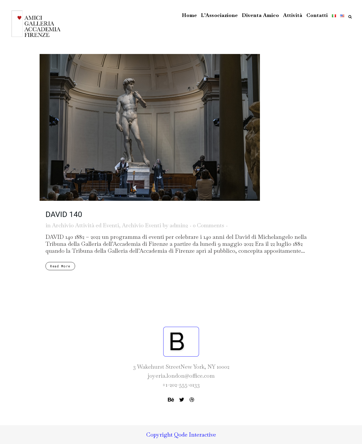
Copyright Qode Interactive (181, 434)
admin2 (179, 225)
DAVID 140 (64, 214)
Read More (60, 266)
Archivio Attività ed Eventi (85, 225)
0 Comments (208, 225)
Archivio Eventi (141, 225)
